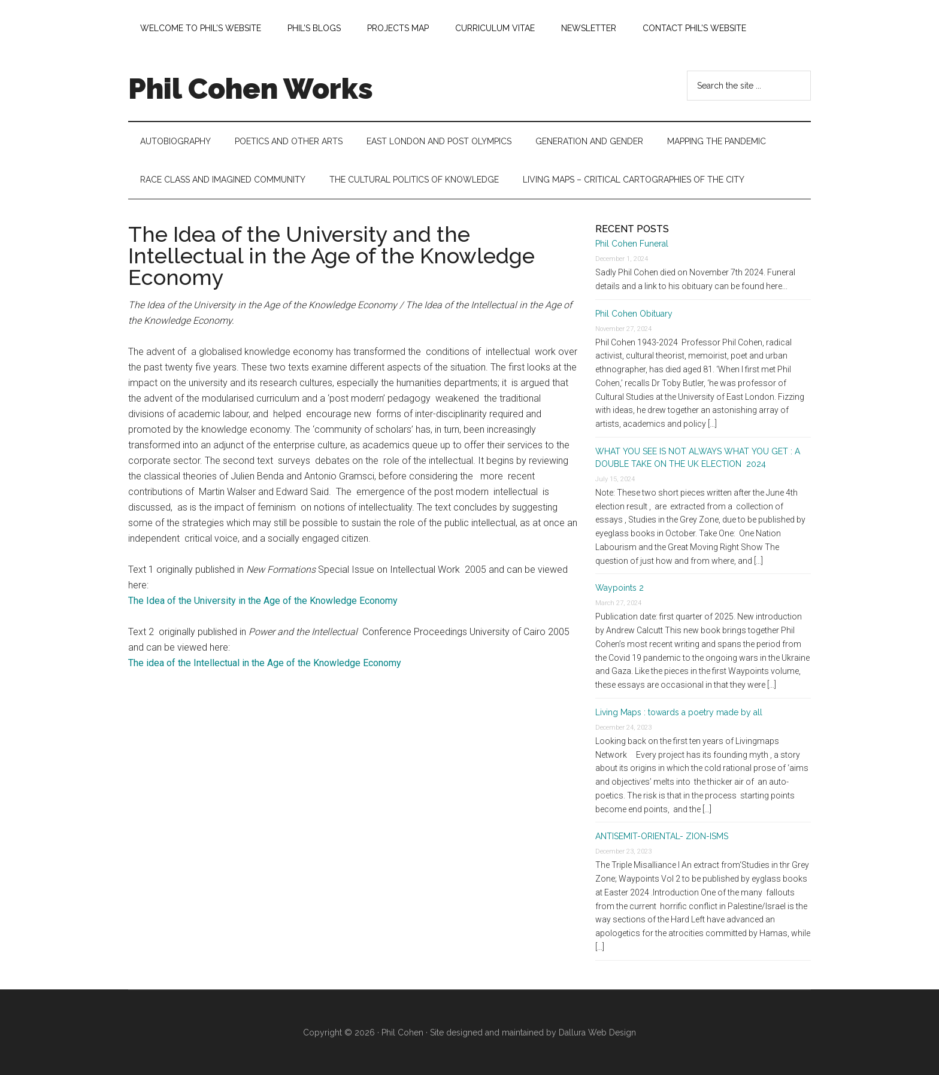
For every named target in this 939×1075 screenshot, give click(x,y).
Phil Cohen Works (250, 88)
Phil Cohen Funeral (631, 243)
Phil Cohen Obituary (634, 313)
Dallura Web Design (597, 1032)
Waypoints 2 (619, 588)
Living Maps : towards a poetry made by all (678, 712)
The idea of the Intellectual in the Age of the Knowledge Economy (264, 663)
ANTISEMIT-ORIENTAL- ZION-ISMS (661, 836)
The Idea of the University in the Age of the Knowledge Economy (263, 600)
